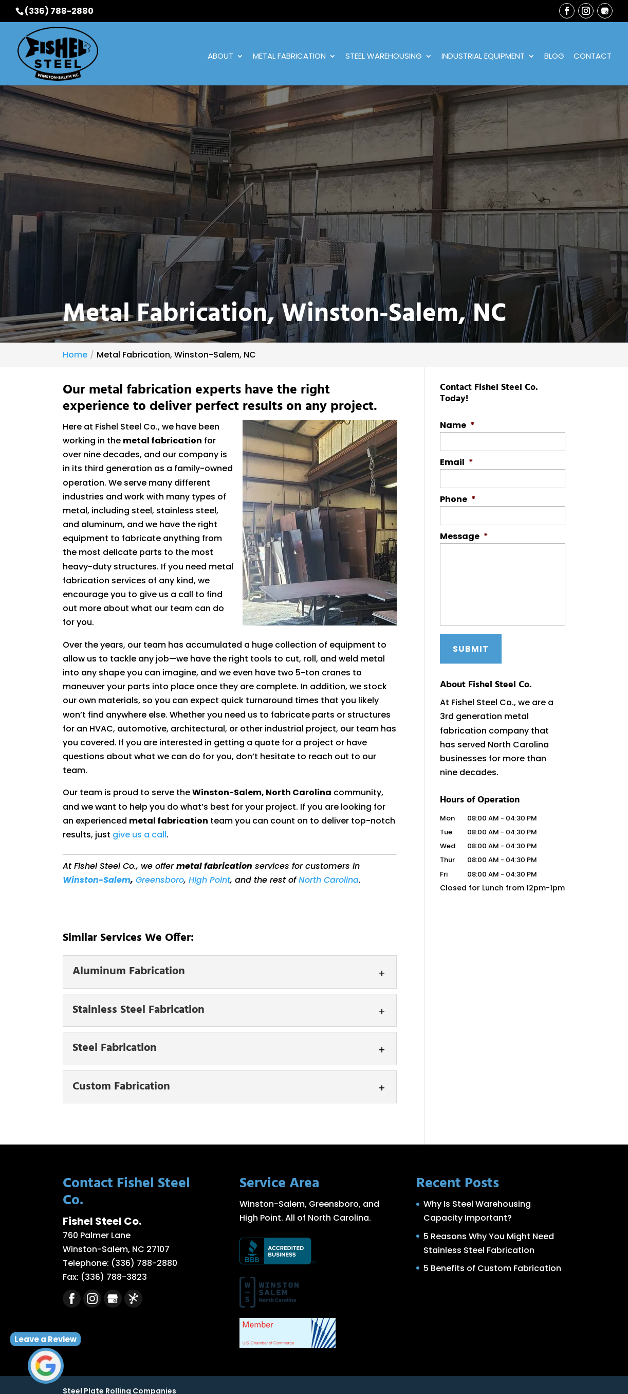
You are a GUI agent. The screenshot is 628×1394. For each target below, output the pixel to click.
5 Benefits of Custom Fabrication (492, 1269)
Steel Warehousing (383, 57)
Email (456, 463)
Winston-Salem (97, 880)
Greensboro (160, 880)
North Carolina (329, 880)
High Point (209, 880)
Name (457, 425)
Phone (458, 500)
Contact (593, 57)
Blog (554, 57)
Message (464, 537)
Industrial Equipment (483, 57)
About (220, 57)
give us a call (140, 835)
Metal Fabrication (289, 57)
